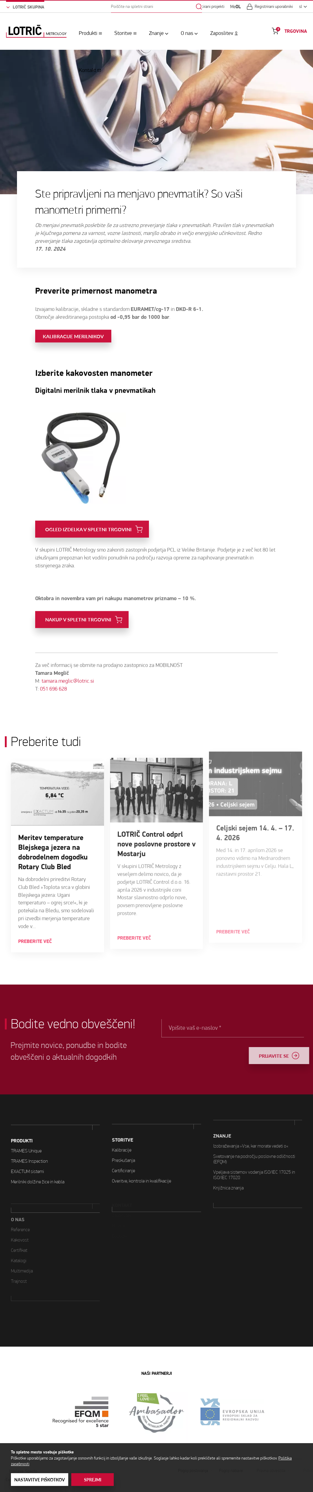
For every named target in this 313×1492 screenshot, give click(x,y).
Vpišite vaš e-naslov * (220, 1027)
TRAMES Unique (26, 1127)
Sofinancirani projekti (206, 7)
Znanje (156, 33)
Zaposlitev (221, 33)
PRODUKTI (22, 1117)
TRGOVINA (295, 31)
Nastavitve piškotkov (39, 1479)
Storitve (123, 33)
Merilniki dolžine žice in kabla (37, 1158)
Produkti (88, 33)
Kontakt (87, 70)
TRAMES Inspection (29, 1137)
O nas (187, 33)
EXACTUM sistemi (27, 1148)
